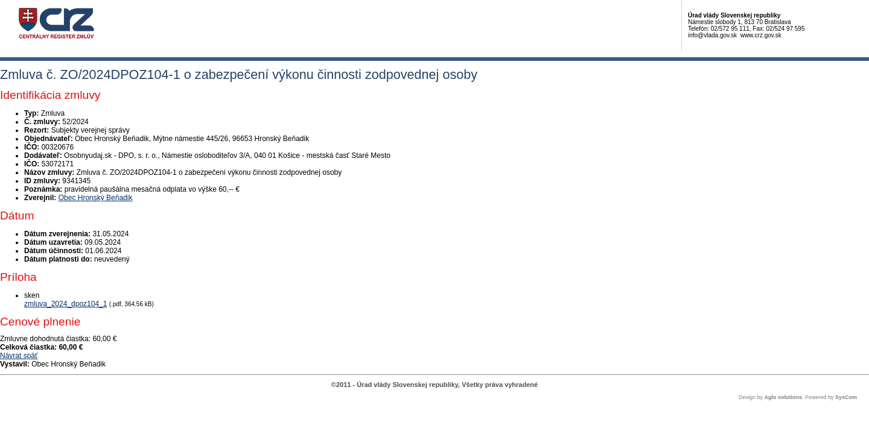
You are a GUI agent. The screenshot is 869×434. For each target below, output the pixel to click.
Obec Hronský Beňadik (96, 197)
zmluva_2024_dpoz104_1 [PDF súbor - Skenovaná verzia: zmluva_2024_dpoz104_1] (65, 304)
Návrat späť (19, 355)
